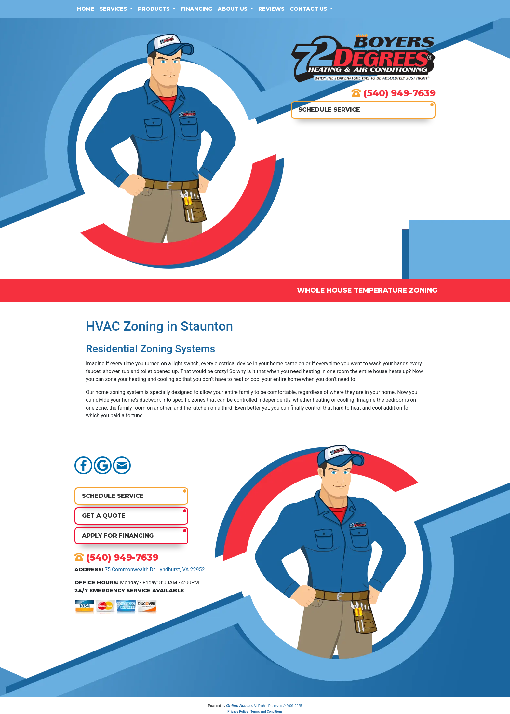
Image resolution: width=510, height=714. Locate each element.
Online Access (239, 705)
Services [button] (114, 9)
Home (85, 9)
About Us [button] (233, 9)
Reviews (271, 9)
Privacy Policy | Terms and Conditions (254, 711)
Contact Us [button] (309, 9)
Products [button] (154, 9)
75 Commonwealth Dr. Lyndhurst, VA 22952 (155, 570)
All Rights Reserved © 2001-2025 (278, 705)
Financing (196, 9)
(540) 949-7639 (399, 93)
